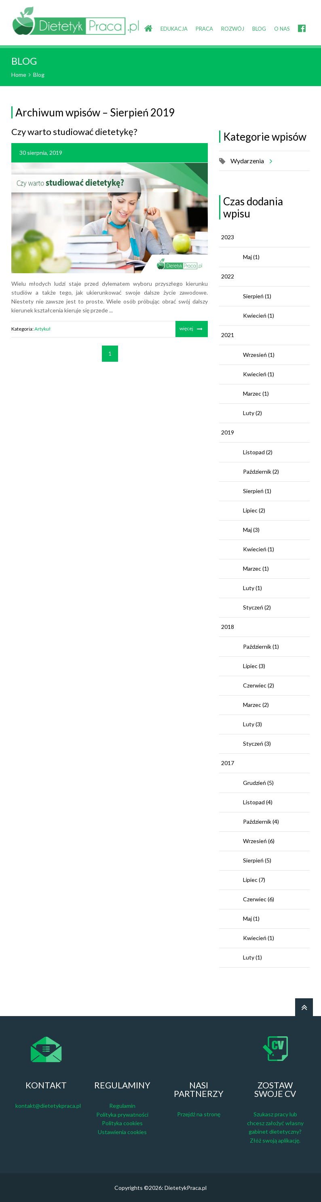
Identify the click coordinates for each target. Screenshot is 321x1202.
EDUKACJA (174, 28)
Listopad (257, 452)
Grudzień (258, 782)
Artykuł (42, 329)
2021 (227, 334)
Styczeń (257, 607)
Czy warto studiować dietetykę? (74, 131)
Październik (261, 471)
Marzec (256, 393)
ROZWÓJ (232, 28)
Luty (252, 412)
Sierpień (257, 296)
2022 (227, 276)
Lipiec (254, 510)
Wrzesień (259, 354)
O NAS (282, 28)
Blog (38, 74)
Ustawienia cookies (122, 1131)
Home (18, 74)
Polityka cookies (122, 1123)
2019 (227, 432)
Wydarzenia (250, 161)
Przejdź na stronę (198, 1114)
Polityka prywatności (122, 1114)
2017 (227, 762)
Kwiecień (258, 315)
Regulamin (122, 1105)
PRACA (204, 28)
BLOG (259, 28)
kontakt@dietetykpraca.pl (48, 1105)
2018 (227, 626)
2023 (227, 237)
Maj (251, 256)
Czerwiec (258, 685)
